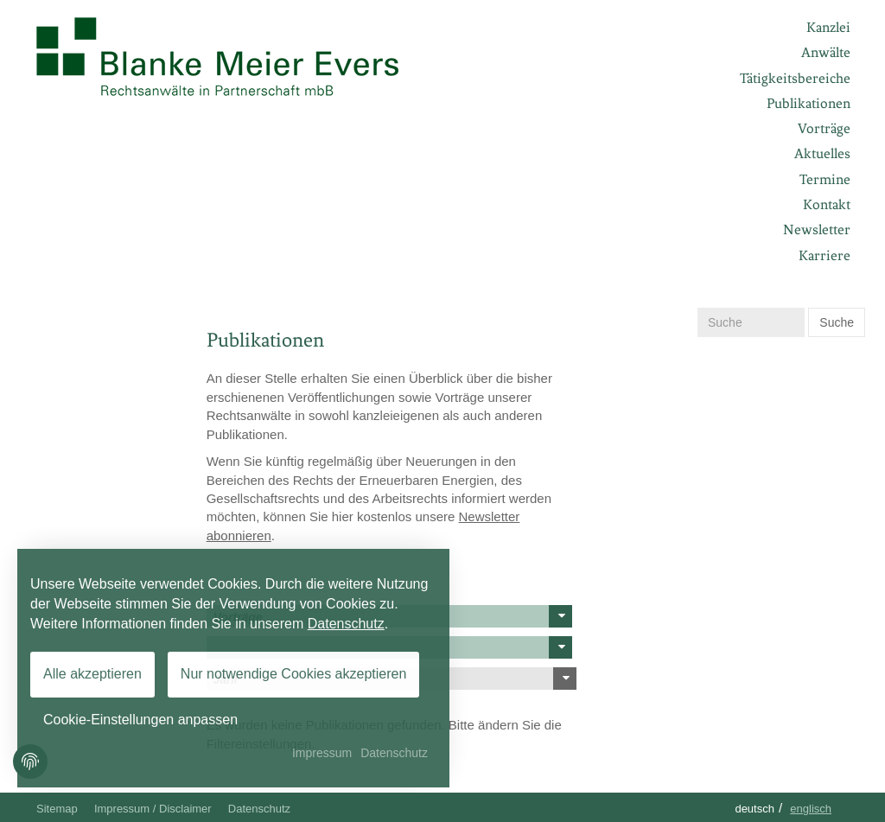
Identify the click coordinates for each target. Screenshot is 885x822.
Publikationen (808, 103)
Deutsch (754, 808)
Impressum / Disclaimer (153, 808)
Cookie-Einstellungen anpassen (140, 719)
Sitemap (57, 808)
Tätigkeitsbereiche (795, 78)
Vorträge (824, 128)
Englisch (810, 808)
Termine (824, 179)
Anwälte (825, 52)
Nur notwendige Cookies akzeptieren (293, 673)
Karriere (824, 255)
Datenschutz (259, 808)
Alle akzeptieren (92, 673)
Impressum (322, 753)
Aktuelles (822, 153)
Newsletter (816, 229)
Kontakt (826, 204)
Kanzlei (828, 27)
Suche (836, 322)
